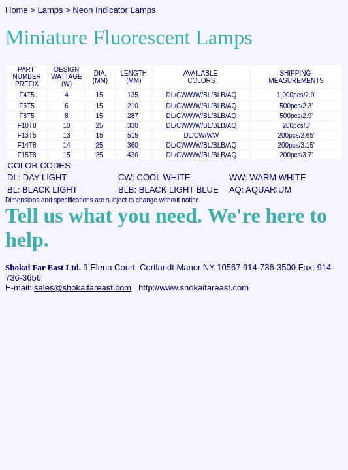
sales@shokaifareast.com (82, 287)
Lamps (50, 10)
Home (16, 10)
